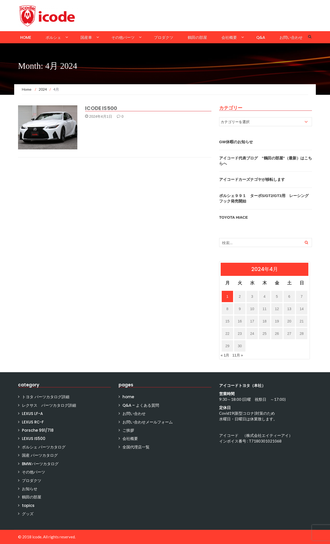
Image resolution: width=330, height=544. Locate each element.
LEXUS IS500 (33, 438)
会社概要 (229, 37)
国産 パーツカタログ (40, 455)
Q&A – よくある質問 (140, 405)
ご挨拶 (128, 430)
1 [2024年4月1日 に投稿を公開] (227, 296)
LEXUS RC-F (33, 422)
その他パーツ (123, 37)
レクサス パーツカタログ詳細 (49, 405)
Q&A (260, 37)
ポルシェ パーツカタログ (43, 447)
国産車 (86, 37)
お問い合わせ (291, 37)
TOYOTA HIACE (233, 217)
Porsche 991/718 (38, 430)
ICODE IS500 (101, 108)
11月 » (237, 355)
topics (28, 505)
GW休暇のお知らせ (236, 142)
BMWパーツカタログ (40, 463)
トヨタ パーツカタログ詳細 (45, 397)
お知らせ (29, 488)
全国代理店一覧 (136, 447)
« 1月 (225, 355)
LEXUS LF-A (32, 413)
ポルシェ (53, 37)
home (25, 37)
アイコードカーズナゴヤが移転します (252, 179)
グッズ (28, 513)
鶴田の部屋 (197, 37)
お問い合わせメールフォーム (147, 422)
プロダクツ (163, 37)
